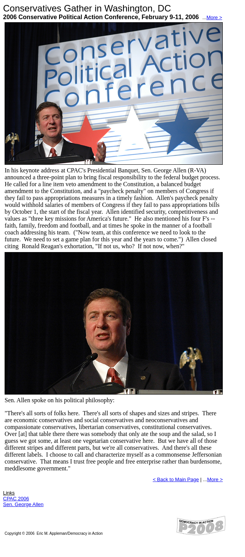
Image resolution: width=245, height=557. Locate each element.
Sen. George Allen (23, 504)
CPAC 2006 (16, 498)
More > (214, 17)
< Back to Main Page (176, 479)
